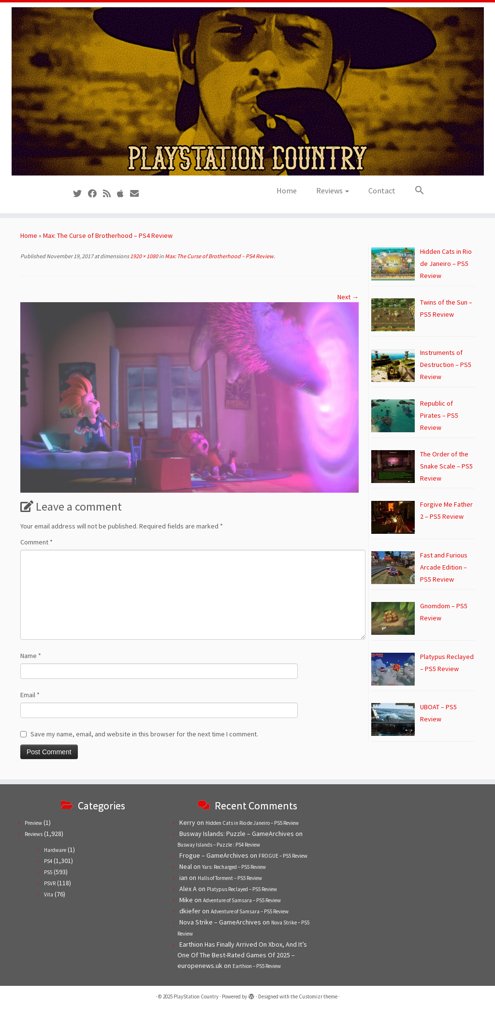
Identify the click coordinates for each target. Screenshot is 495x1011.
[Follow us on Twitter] (80, 193)
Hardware (55, 850)
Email (30, 694)
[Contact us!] (137, 193)
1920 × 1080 (143, 256)
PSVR (50, 883)
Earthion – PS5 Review (257, 966)
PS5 (48, 872)
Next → (348, 297)
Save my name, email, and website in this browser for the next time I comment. (144, 734)
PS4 (48, 861)
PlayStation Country (196, 996)
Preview (33, 823)
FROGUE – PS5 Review (283, 855)
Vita (48, 894)
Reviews (332, 190)
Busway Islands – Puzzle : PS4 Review (218, 844)
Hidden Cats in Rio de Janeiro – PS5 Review (252, 823)
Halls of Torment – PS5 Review (230, 878)
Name (30, 655)
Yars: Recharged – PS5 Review (234, 867)
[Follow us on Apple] (123, 193)
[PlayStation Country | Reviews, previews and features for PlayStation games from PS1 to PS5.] (247, 91)
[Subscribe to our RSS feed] (110, 193)
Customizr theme (318, 996)
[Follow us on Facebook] (95, 193)
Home (287, 190)
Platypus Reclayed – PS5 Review (242, 889)
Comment (36, 542)
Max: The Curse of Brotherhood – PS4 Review (108, 235)
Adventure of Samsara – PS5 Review (242, 900)
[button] (414, 190)
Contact (381, 190)
